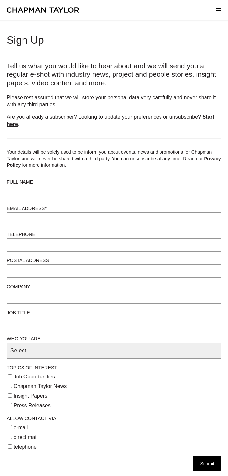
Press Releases (29, 405)
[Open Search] (191, 12)
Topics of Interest (32, 367)
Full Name (20, 182)
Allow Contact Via (31, 418)
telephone (22, 447)
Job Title (18, 312)
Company (18, 286)
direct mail (22, 437)
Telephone (21, 234)
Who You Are (24, 338)
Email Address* (27, 208)
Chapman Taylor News (37, 386)
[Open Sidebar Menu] (218, 10)
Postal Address (28, 260)
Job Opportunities (31, 376)
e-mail (18, 427)
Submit (207, 463)
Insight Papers (27, 396)
